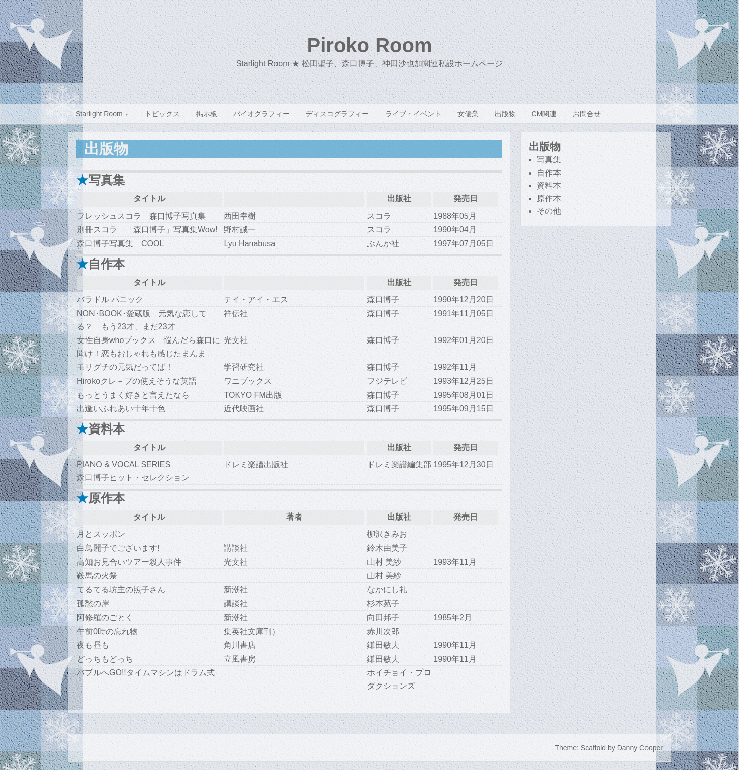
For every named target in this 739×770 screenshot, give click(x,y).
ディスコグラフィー (337, 114)
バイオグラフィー (261, 114)
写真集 (549, 159)
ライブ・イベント (413, 114)
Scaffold (593, 748)
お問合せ (587, 114)
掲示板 (206, 114)
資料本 (549, 185)
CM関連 (544, 114)
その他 (549, 211)
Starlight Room (99, 114)
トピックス (162, 114)
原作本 (549, 198)
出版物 (505, 114)
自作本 (549, 172)
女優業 (468, 114)
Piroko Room (369, 45)
